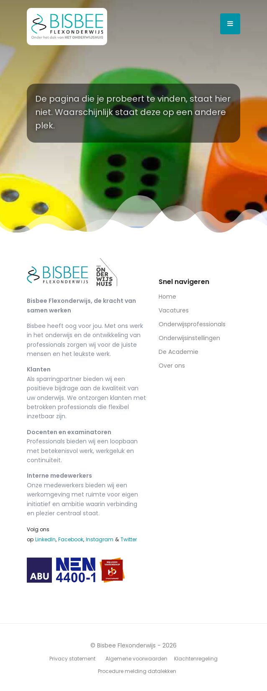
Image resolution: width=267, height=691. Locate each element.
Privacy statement (72, 658)
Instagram (99, 539)
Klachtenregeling (196, 658)
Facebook (70, 539)
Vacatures (174, 310)
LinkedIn (45, 539)
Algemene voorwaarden (136, 658)
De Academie (178, 352)
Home (167, 296)
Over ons (172, 365)
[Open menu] (230, 23)
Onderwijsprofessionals (192, 324)
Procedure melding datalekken (137, 671)
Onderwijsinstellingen (189, 338)
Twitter (129, 539)
